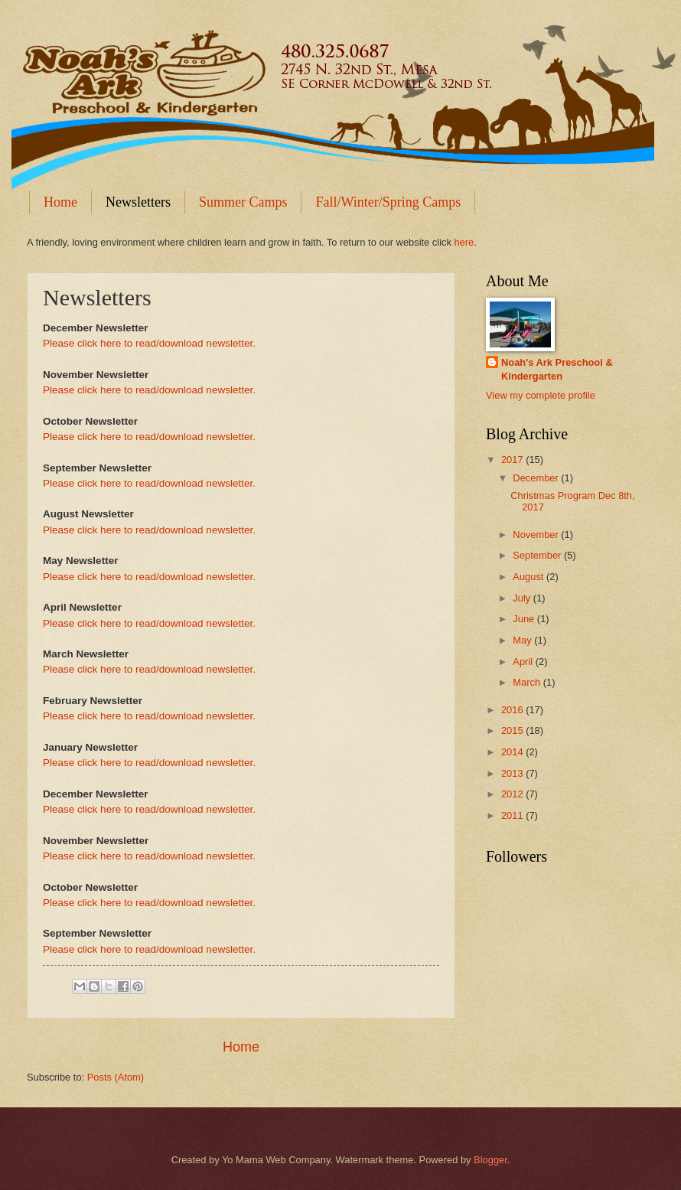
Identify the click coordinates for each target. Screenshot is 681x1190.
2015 (513, 730)
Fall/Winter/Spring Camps (388, 202)
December (537, 478)
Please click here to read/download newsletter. (149, 343)
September (538, 555)
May (523, 640)
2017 (513, 459)
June (525, 618)
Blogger (490, 1160)
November (537, 534)
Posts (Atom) (115, 1077)
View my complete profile (540, 395)
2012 (513, 794)
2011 (513, 815)
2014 (513, 752)
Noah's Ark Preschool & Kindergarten (557, 369)
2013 (513, 773)
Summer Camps (243, 202)
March (528, 682)
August (529, 576)
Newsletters (138, 202)
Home (60, 202)
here (464, 242)
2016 (513, 710)
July (523, 598)
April (524, 661)
